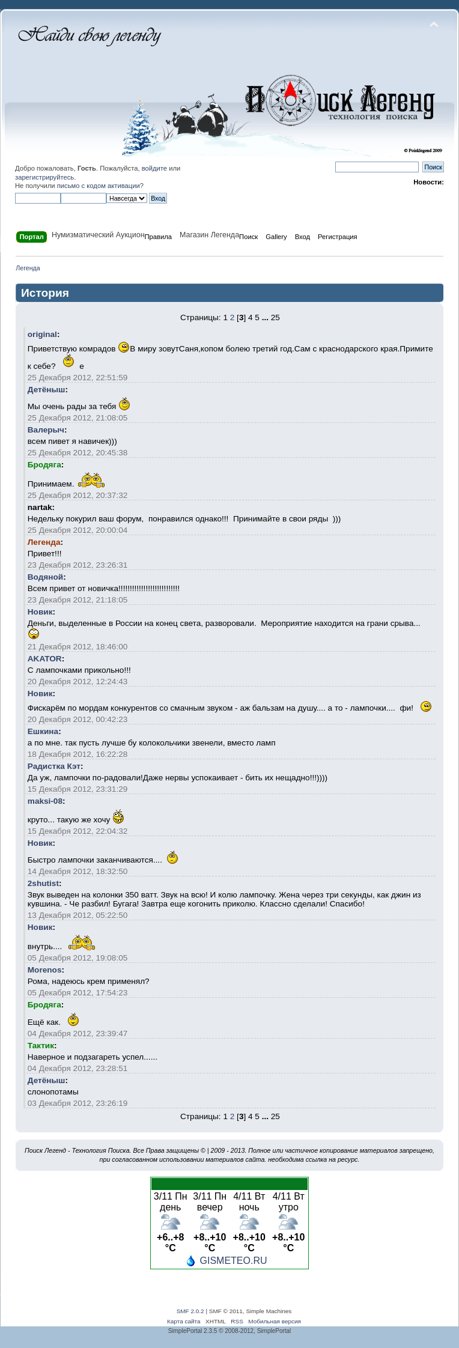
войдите (154, 168)
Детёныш (46, 389)
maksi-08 (45, 801)
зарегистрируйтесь (44, 177)
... (265, 317)
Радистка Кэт (54, 766)
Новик (40, 611)
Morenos (45, 969)
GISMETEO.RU (233, 1260)
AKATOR (45, 658)
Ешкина (43, 731)
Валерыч (46, 429)
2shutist (43, 883)
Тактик (41, 1045)
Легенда (44, 542)
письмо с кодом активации (98, 185)
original (42, 334)
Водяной (45, 576)
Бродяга (44, 464)
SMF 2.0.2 (190, 1311)
